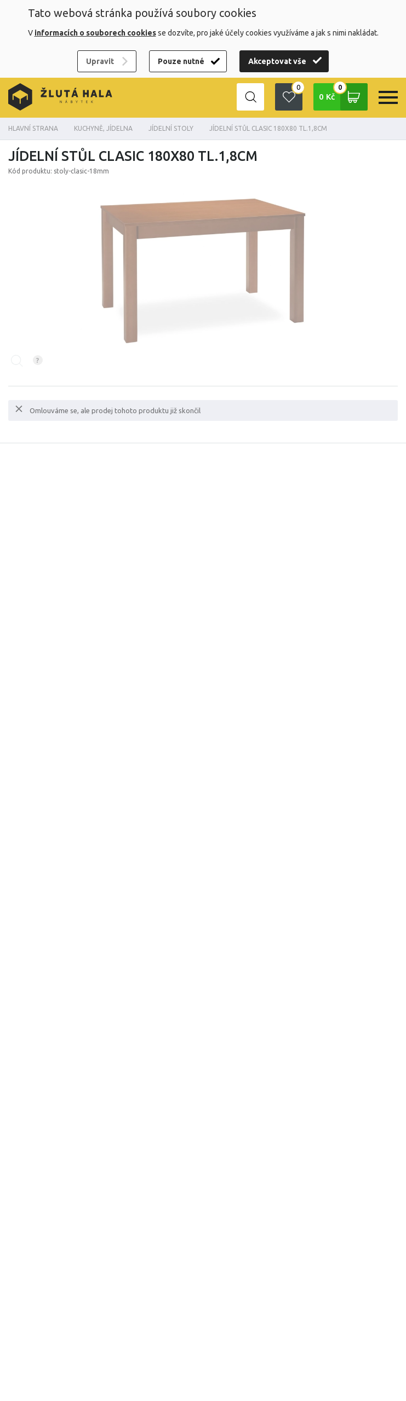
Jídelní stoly (170, 128)
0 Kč (343, 97)
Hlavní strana (33, 128)
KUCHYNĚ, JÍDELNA (103, 128)
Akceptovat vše (277, 61)
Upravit (100, 61)
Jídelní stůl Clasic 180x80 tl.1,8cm (268, 128)
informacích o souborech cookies (95, 32)
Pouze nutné (181, 61)
